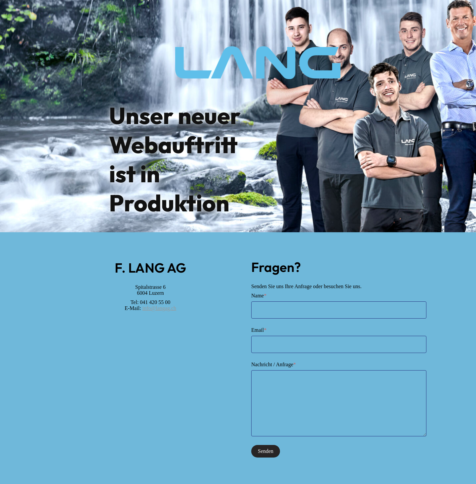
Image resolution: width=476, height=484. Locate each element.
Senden (265, 451)
